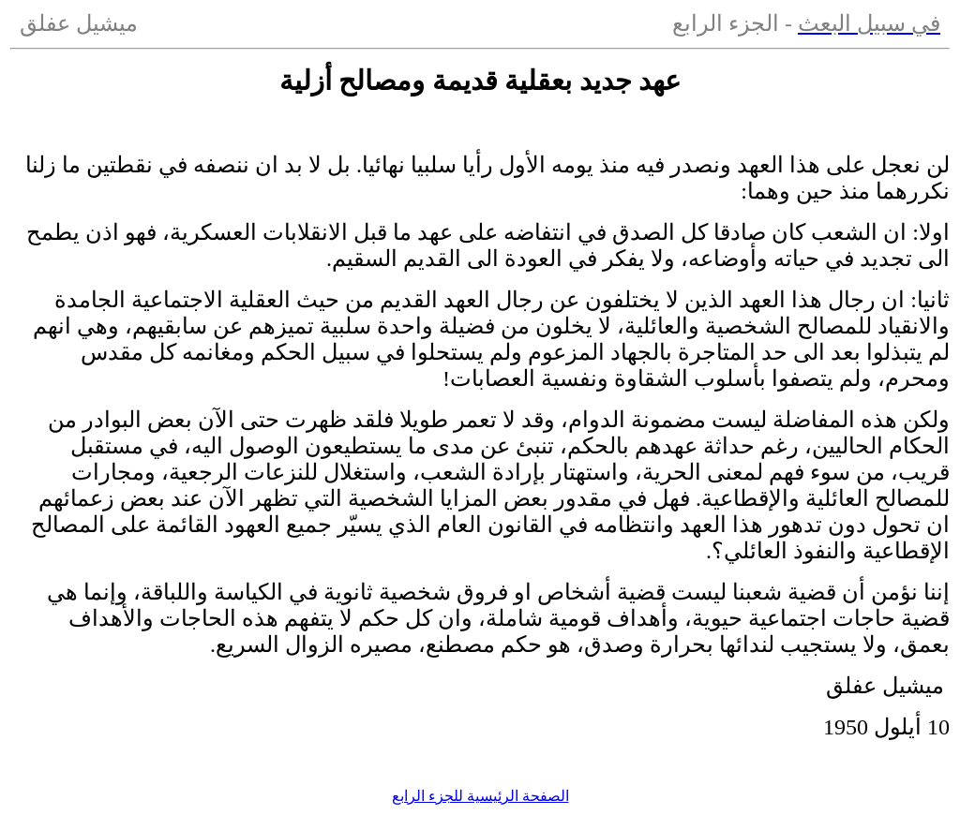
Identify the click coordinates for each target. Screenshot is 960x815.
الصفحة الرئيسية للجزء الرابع (480, 796)
